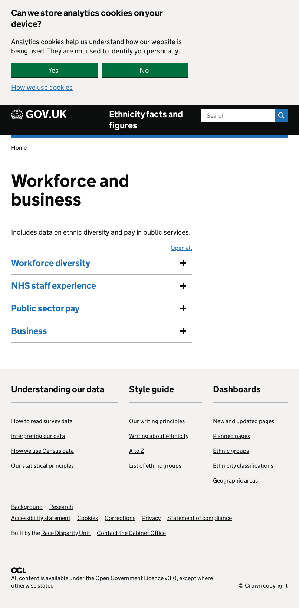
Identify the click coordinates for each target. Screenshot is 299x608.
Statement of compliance (199, 518)
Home (19, 147)
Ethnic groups (231, 450)
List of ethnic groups (155, 465)
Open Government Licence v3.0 (136, 578)
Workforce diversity (50, 263)
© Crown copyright (263, 585)
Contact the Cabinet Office (131, 532)
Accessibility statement (40, 518)
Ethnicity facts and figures (146, 120)
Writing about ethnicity (158, 435)
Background (27, 506)
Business (29, 331)
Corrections (120, 518)
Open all (181, 247)
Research (61, 506)
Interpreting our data (38, 435)
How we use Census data (42, 450)
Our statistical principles (42, 465)
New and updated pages (243, 421)
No (144, 70)
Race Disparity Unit (66, 532)
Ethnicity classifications (243, 465)
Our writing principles (157, 421)
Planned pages (231, 435)
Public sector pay (45, 308)
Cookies (87, 518)
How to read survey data (42, 421)
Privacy (151, 518)
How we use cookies (42, 87)
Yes (53, 70)
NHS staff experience (53, 285)
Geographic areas (235, 480)
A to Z (136, 450)
